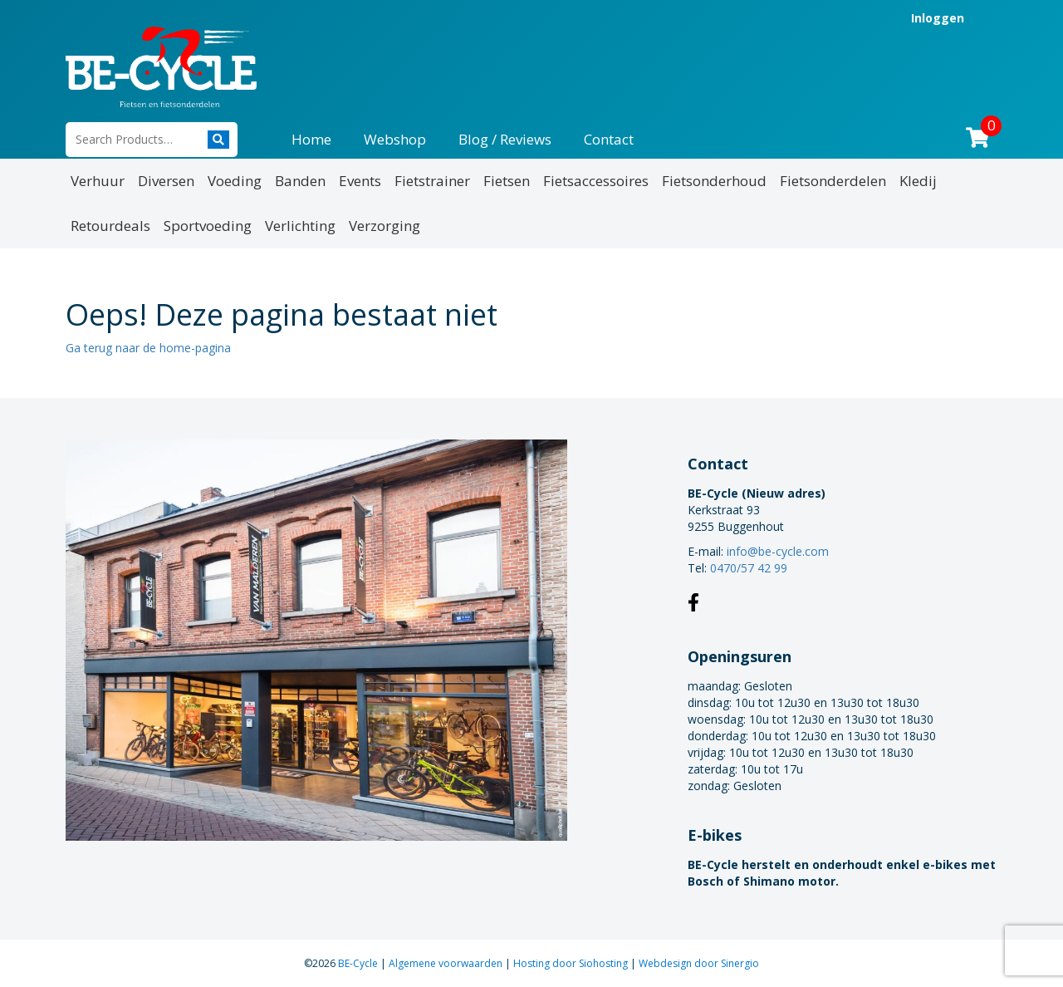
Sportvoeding (208, 225)
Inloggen (937, 18)
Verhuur (98, 180)
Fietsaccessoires (596, 180)
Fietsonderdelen (833, 180)
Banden (300, 180)
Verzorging (384, 225)
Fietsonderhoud (714, 180)
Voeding (235, 180)
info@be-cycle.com (778, 551)
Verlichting (300, 225)
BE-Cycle (359, 963)
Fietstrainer (432, 180)
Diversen (166, 180)
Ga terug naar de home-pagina (148, 348)
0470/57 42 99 (748, 568)
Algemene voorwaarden (447, 963)
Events (360, 180)
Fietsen (506, 180)
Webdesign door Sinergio (699, 963)
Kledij (918, 180)
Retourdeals (110, 225)
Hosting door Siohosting (571, 963)
